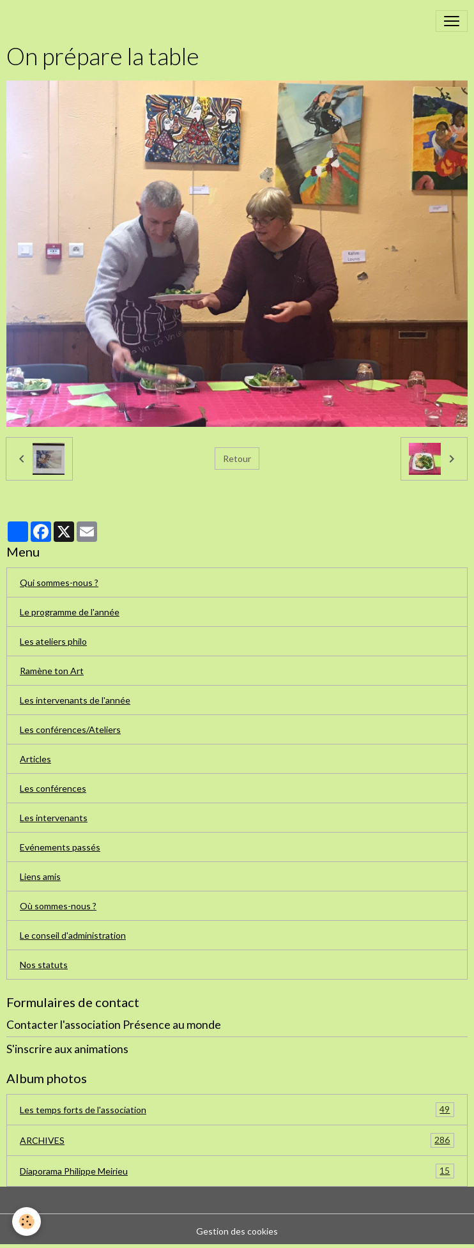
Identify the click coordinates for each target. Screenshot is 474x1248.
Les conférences (53, 788)
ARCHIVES (237, 1140)
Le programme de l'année (69, 611)
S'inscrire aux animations (67, 1049)
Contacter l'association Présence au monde (113, 1024)
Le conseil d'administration (73, 935)
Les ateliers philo (53, 641)
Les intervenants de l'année (75, 700)
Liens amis (40, 876)
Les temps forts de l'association (237, 1109)
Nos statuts (44, 964)
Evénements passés (60, 847)
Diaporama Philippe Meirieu (237, 1171)
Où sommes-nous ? (58, 905)
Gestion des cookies (237, 1231)
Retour (237, 458)
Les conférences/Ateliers (70, 729)
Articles (35, 758)
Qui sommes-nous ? (59, 582)
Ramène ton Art (52, 670)
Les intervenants (54, 817)
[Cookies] (27, 1221)
